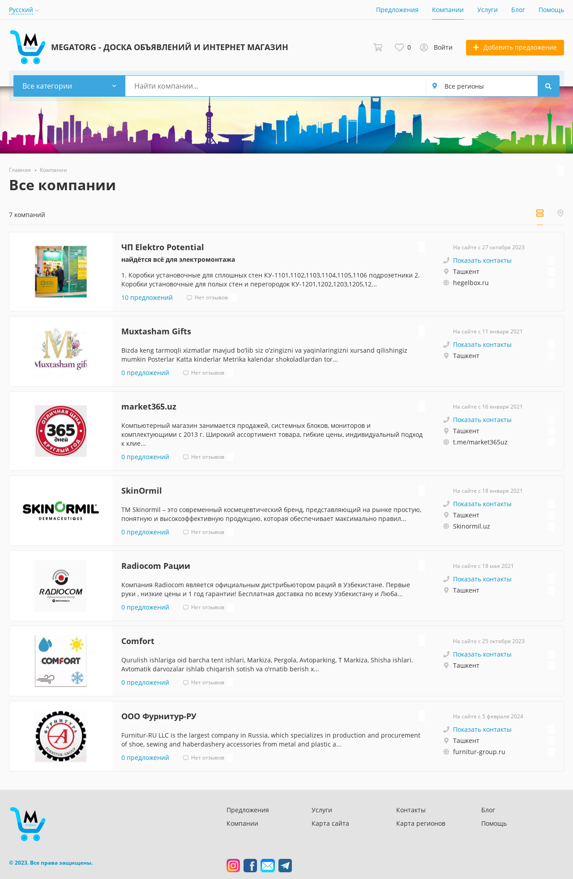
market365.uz (148, 406)
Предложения (397, 9)
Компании (448, 9)
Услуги (487, 9)
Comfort (137, 641)
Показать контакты (482, 260)
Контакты (411, 810)
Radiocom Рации (155, 565)
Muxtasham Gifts (156, 331)
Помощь (551, 9)
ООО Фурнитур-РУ (159, 716)
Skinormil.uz (471, 526)
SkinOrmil (141, 490)
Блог (518, 9)
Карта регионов (420, 823)
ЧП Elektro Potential (162, 247)
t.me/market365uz (480, 442)
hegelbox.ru (471, 282)
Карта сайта (330, 823)
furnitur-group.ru (479, 751)
